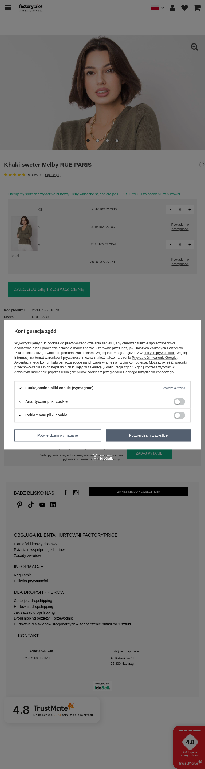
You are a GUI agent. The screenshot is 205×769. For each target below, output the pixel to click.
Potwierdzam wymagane (57, 435)
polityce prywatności (158, 353)
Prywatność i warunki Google (154, 358)
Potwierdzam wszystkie (148, 435)
